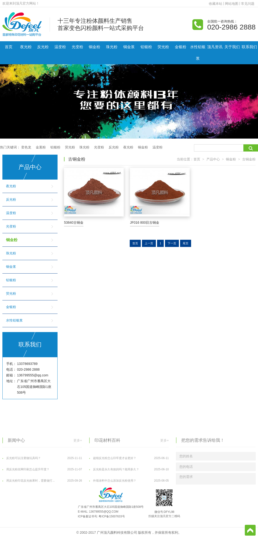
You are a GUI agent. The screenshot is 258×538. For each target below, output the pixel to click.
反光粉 (43, 47)
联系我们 (249, 47)
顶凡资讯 (215, 47)
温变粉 (60, 47)
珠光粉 (111, 47)
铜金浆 (129, 47)
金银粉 (180, 47)
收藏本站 (215, 4)
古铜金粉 (249, 159)
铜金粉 (94, 47)
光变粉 (77, 47)
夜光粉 (26, 47)
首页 (8, 47)
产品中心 (213, 159)
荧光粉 (163, 47)
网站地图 (231, 4)
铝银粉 (146, 47)
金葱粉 (41, 147)
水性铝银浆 (197, 52)
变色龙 (26, 147)
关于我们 (232, 47)
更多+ (77, 477)
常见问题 (247, 4)
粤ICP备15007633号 (112, 516)
